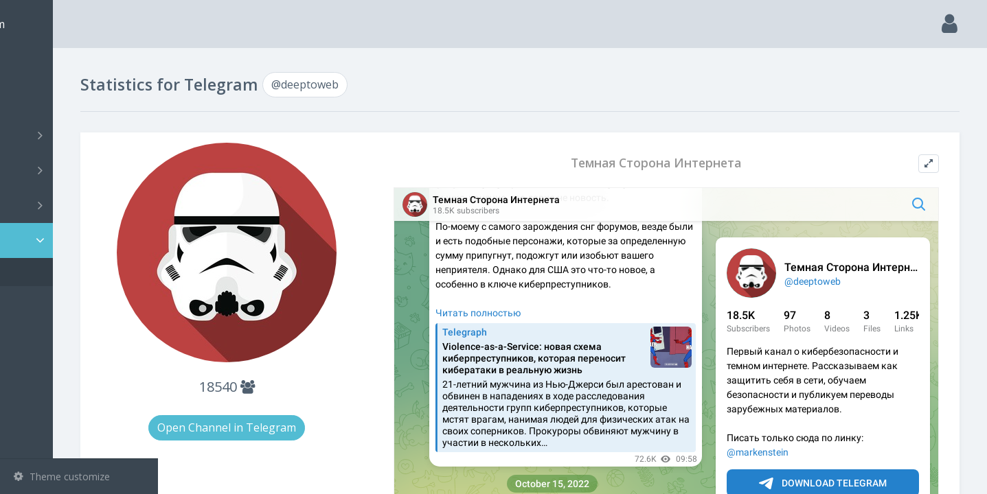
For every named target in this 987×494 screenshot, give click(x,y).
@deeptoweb (63, 272)
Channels (81, 135)
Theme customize (62, 476)
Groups (81, 170)
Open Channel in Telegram (314, 427)
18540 (314, 386)
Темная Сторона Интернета (691, 162)
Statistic (83, 240)
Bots (81, 205)
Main (33, 65)
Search (36, 100)
